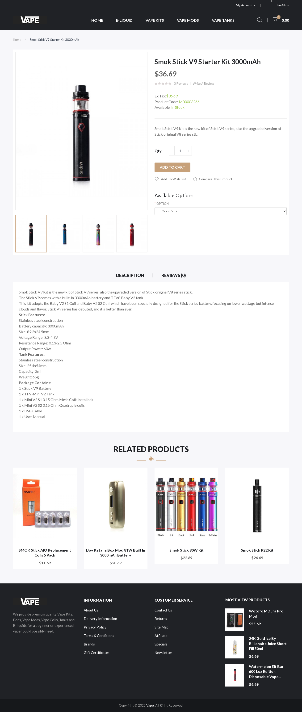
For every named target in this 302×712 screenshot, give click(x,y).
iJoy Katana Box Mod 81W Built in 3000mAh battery (115, 552)
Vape (150, 705)
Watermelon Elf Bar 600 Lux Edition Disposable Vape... (266, 671)
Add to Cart (172, 167)
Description (130, 275)
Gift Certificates (96, 652)
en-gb (283, 5)
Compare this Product (215, 179)
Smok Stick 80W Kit (186, 550)
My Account (245, 5)
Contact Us (163, 610)
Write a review (203, 83)
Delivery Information (100, 618)
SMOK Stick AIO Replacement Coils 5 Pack (45, 552)
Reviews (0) (173, 275)
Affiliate (161, 635)
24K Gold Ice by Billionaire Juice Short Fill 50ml (268, 643)
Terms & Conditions (99, 635)
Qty (158, 150)
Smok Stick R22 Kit (257, 550)
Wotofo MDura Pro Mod (266, 613)
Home (17, 40)
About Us (91, 610)
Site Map (161, 627)
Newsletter (163, 652)
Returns (161, 618)
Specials (161, 644)
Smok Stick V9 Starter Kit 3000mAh (54, 40)
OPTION (162, 203)
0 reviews (181, 83)
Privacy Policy (95, 627)
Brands (89, 644)
